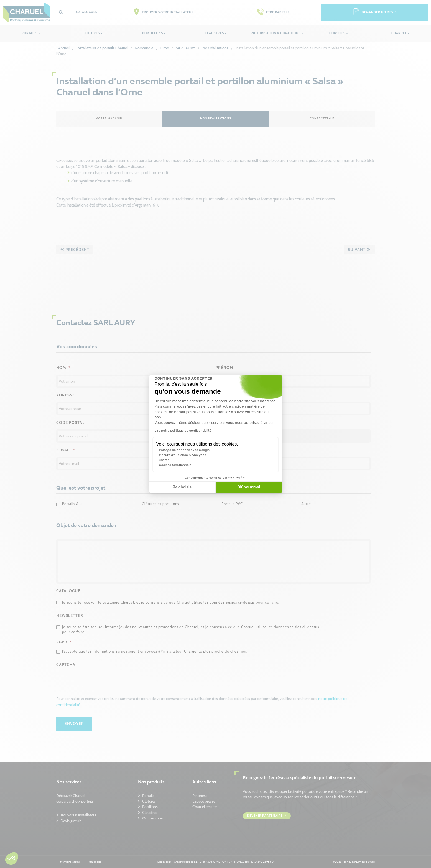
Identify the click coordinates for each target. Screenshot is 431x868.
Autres (164, 460)
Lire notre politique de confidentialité (183, 430)
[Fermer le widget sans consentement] (184, 378)
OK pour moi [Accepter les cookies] (248, 487)
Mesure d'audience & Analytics (182, 455)
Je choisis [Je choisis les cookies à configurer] (182, 487)
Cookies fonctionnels (175, 465)
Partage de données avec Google (184, 450)
